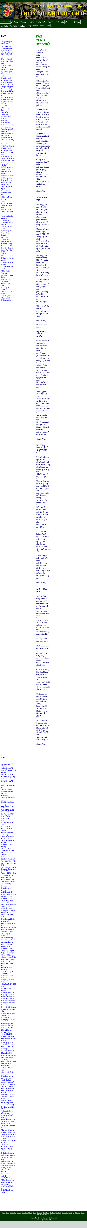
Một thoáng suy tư (7, 133)
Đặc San (23, 22)
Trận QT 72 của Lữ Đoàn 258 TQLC (7, 811)
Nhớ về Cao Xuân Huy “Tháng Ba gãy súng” (8, 1085)
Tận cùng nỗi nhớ (7, 129)
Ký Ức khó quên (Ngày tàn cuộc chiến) (6, 74)
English (42, 26)
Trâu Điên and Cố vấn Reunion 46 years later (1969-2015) (8, 869)
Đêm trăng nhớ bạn (7, 91)
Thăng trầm (5, 114)
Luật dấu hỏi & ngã (7, 774)
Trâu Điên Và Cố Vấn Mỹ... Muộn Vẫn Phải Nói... (8, 863)
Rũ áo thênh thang (7, 938)
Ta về (3, 201)
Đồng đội (4, 144)
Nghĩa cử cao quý (7, 936)
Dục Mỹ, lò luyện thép (8, 1007)
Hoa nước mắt (6, 116)
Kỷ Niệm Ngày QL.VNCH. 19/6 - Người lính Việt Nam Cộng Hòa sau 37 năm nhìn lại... (8, 1036)
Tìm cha (4, 855)
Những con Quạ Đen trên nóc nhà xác (8, 911)
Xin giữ (3, 235)
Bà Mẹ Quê (5, 1184)
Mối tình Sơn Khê (7, 1161)
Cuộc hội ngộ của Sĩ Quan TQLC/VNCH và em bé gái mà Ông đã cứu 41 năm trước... (8, 997)
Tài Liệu (68, 22)
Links (48, 26)
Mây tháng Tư (6, 237)
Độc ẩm (4, 120)
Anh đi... (4, 254)
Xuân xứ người (6, 239)
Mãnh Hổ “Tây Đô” (7, 69)
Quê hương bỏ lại (7, 1023)
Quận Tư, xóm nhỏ (7, 146)
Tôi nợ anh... (5, 281)
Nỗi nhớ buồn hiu (7, 191)
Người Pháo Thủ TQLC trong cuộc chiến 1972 (7, 901)
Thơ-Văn (51, 22)
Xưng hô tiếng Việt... (8, 781)
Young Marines (32, 26)
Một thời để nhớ (6, 853)
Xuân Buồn (5, 220)
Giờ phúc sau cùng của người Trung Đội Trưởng (8, 1149)
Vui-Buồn (4, 26)
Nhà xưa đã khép (6, 300)
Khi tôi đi (4, 118)
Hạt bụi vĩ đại (6, 1168)
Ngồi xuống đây (6, 231)
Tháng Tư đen (5, 271)
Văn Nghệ (13, 26)
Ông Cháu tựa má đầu (8, 1055)
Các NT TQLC (6, 838)
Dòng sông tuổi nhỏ (7, 1094)
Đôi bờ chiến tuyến (7, 1153)
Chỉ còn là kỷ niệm (7, 955)
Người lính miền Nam (8, 1132)
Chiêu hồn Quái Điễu (8, 1119)
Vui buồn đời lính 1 (7, 1096)
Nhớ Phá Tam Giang (7, 161)
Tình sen (4, 67)
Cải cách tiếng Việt (7, 768)
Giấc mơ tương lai (7, 244)
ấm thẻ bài (5, 112)
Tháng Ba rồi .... (6, 169)
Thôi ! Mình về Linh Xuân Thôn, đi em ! (8, 850)
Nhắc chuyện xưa (7, 792)
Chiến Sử (15, 22)
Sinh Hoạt (31, 22)
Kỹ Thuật (76, 22)
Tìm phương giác (7, 87)
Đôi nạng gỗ (5, 279)
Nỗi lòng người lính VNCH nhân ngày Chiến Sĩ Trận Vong (7, 1044)
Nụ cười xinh (5, 1017)
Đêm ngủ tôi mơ (6, 209)
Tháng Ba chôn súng (7, 837)
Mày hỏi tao (5, 135)
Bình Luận (60, 22)
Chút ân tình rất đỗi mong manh (7, 1073)
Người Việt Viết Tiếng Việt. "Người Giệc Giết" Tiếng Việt (8, 951)
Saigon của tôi (6, 65)
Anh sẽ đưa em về (7, 222)
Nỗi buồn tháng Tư (7, 993)
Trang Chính (5, 22)
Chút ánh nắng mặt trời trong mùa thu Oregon (7, 1090)
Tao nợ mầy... (5, 273)
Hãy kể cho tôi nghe (7, 802)
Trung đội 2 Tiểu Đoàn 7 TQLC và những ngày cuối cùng (8, 875)
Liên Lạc (21, 26)
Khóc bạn (4, 1049)
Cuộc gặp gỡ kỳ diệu (8, 1155)
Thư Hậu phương (7, 789)
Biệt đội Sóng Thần (7, 857)
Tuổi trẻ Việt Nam (7, 46)
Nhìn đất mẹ (5, 123)
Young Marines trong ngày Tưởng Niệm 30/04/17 (8, 806)
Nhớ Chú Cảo (6, 961)
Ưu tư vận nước (6, 203)
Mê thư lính (5, 184)
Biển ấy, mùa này (7, 167)
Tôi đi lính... (5, 1144)
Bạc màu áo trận (6, 138)
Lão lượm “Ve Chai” (8, 859)
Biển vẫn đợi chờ (7, 1026)
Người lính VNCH (7, 100)
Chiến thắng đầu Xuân (8, 1061)
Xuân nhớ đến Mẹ (7, 49)
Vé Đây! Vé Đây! (7, 1178)
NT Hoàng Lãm (6, 826)
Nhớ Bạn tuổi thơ (7, 156)
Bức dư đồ (4, 224)
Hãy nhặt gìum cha (7, 233)
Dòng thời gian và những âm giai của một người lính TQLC (8, 1103)
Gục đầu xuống (6, 89)
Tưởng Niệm (41, 22)
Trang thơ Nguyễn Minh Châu (7, 42)
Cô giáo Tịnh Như (7, 246)
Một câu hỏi (5, 131)
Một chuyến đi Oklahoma (6, 794)
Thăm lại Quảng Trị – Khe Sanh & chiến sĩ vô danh (8, 1136)
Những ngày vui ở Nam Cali (7, 976)
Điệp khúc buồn (6, 982)
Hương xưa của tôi (7, 97)
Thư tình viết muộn (7, 1130)
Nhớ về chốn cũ (6, 59)
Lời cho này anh (6, 241)
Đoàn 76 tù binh (6, 908)
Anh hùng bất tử (6, 892)
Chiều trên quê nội (7, 256)
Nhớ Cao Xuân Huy (7, 248)
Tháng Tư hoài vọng (8, 158)
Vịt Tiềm (4, 106)
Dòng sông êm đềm (7, 980)
